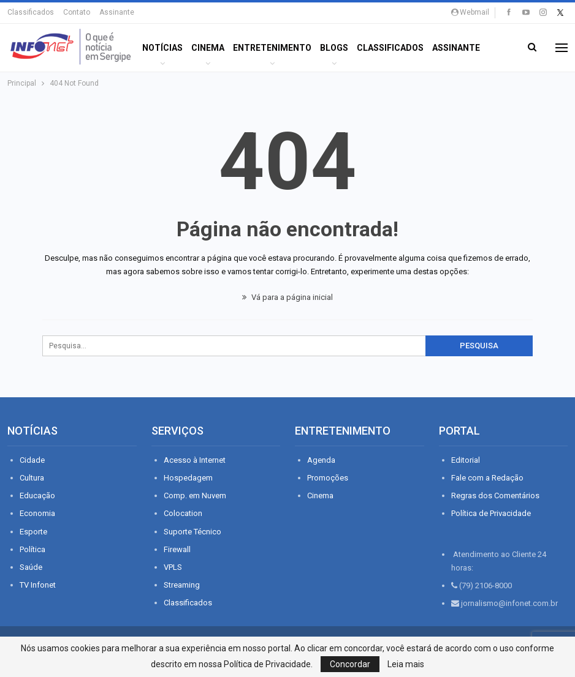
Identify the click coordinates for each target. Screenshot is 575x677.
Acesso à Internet (195, 460)
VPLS (173, 567)
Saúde (31, 567)
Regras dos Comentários (495, 495)
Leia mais (405, 664)
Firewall (177, 549)
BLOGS (334, 48)
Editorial (465, 460)
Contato (76, 12)
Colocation (183, 513)
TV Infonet (38, 584)
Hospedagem (188, 477)
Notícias (162, 48)
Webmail (470, 12)
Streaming (182, 584)
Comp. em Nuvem (195, 495)
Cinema (207, 48)
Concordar (350, 664)
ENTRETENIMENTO (272, 48)
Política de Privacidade (491, 513)
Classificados (30, 12)
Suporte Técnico (192, 531)
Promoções (327, 477)
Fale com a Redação (487, 477)
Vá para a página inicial (287, 297)
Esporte (33, 531)
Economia (37, 513)
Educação (37, 495)
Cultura (32, 477)
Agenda (321, 460)
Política (32, 549)
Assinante (116, 12)
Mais (443, 48)
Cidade (32, 460)
